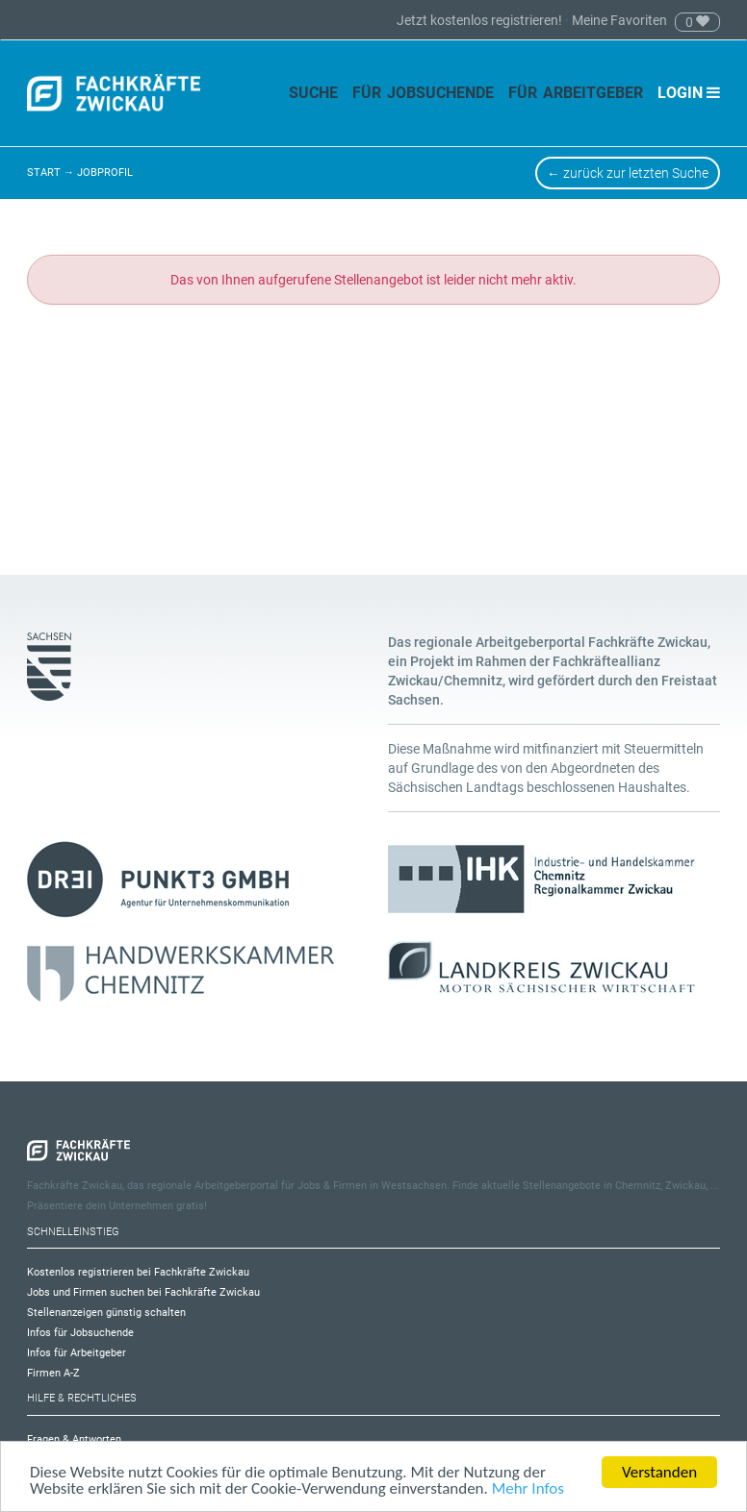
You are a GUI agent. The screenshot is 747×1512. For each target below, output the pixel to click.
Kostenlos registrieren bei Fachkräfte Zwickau (138, 1272)
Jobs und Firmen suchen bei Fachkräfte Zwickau (143, 1292)
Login (688, 93)
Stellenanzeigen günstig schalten (106, 1312)
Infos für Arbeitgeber (76, 1353)
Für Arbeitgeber (575, 93)
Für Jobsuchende (423, 93)
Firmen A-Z (53, 1373)
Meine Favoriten (619, 20)
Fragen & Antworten (74, 1439)
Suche (313, 93)
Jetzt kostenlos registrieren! (481, 20)
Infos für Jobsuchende (80, 1332)
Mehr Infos (528, 1489)
